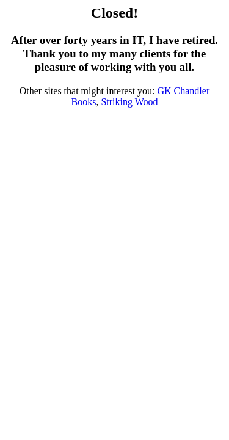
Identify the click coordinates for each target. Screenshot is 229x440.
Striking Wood (129, 102)
